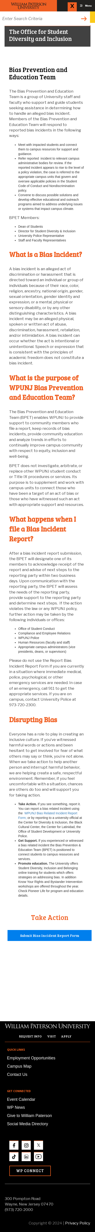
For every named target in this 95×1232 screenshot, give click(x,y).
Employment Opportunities (31, 1058)
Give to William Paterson (29, 1115)
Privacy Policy (77, 1223)
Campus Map (19, 1066)
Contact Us (17, 1074)
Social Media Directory (27, 1124)
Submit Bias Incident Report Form (49, 935)
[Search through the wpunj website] (45, 18)
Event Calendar (21, 1099)
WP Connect (30, 1170)
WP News (16, 1107)
